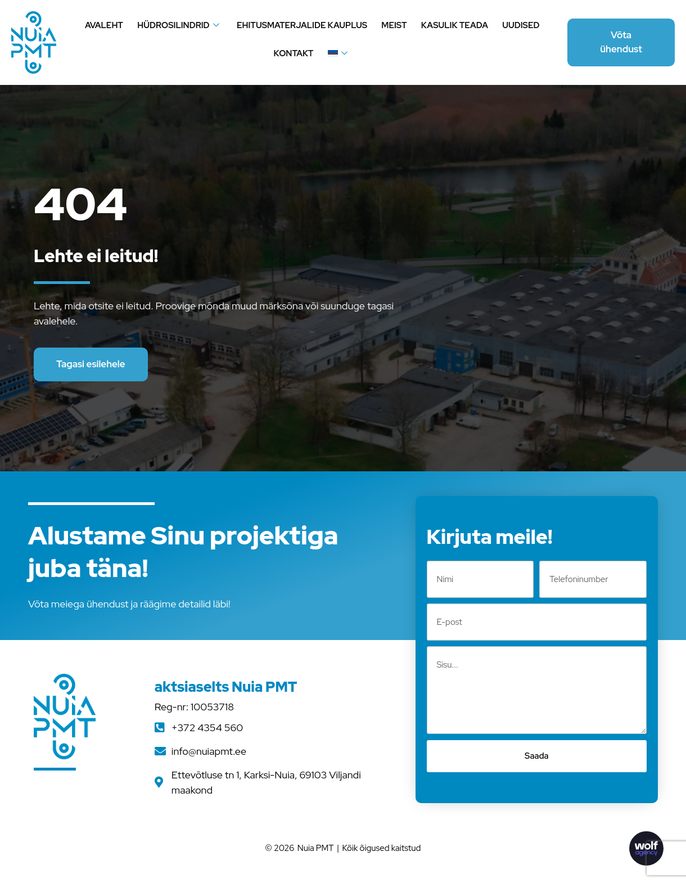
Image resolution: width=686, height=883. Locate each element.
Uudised (519, 25)
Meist (394, 25)
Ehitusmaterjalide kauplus (302, 25)
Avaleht (106, 25)
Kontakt (294, 53)
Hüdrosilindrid (179, 25)
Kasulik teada (453, 25)
